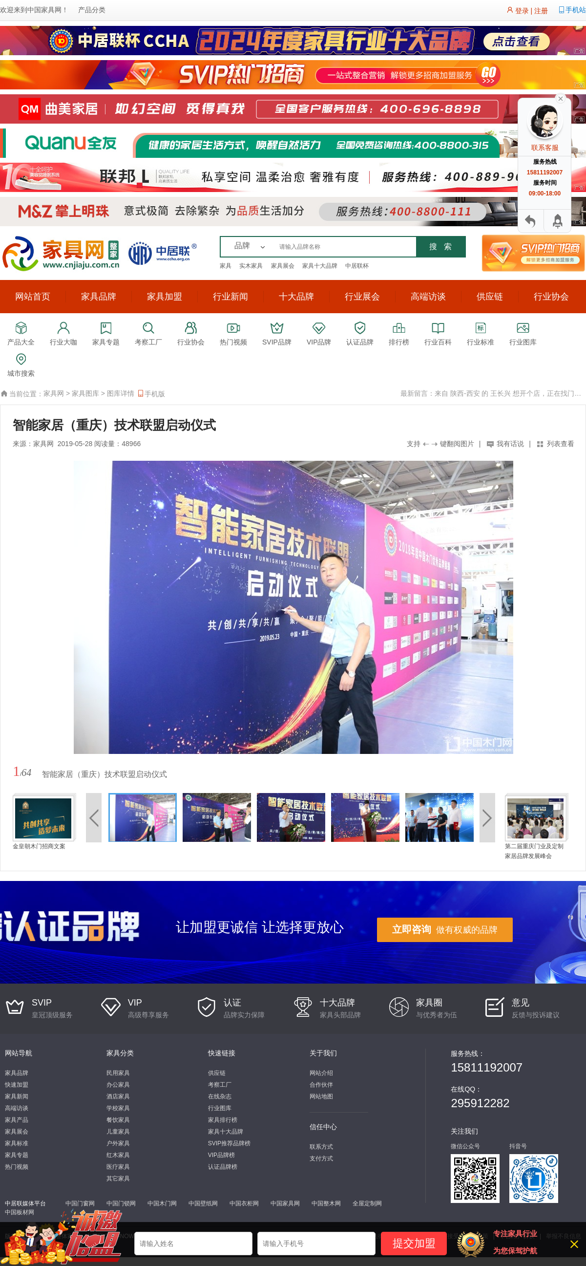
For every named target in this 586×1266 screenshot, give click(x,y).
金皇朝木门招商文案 (39, 846)
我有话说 (510, 444)
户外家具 (118, 1143)
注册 (541, 11)
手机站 (575, 10)
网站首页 (32, 296)
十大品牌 (296, 296)
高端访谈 (428, 296)
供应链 (490, 296)
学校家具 (118, 1108)
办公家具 (118, 1084)
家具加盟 (164, 296)
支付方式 (321, 1158)
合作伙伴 (321, 1084)
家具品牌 (98, 296)
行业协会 (551, 296)
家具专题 (16, 1155)
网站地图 (321, 1096)
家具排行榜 (222, 1119)
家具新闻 (16, 1096)
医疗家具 (118, 1166)
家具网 (53, 393)
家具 (225, 265)
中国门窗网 (80, 1203)
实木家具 (251, 265)
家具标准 (16, 1143)
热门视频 (16, 1166)
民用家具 (118, 1073)
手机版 (151, 394)
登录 (522, 11)
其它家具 (118, 1178)
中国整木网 (326, 1203)
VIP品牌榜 (221, 1155)
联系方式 (321, 1146)
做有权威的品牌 (445, 929)
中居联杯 (357, 265)
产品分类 (91, 10)
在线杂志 (219, 1096)
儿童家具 (118, 1131)
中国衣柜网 (244, 1203)
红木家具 (118, 1155)
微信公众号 (465, 1146)
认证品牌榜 (222, 1166)
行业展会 (362, 296)
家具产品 (16, 1119)
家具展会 (282, 265)
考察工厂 (219, 1084)
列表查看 (560, 444)
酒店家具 (118, 1096)
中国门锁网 (121, 1203)
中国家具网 (44, 10)
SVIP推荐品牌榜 (229, 1143)
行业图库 (219, 1108)
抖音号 (518, 1146)
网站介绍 (321, 1073)
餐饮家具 (118, 1119)
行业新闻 (230, 296)
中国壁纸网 (203, 1203)
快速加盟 (16, 1084)
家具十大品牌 (319, 265)
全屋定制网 (367, 1203)
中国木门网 (162, 1203)
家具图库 (85, 393)
